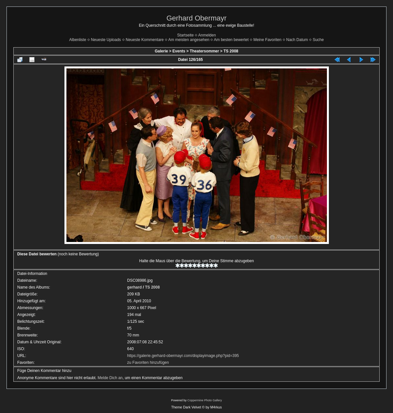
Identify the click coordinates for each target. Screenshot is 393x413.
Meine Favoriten (267, 39)
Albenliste (77, 39)
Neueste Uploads (106, 39)
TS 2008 (230, 51)
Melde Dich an (110, 378)
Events (179, 51)
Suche (318, 39)
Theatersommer (204, 51)
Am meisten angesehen (188, 39)
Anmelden (207, 35)
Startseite (185, 35)
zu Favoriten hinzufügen (148, 362)
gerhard (134, 287)
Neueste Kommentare (145, 39)
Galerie (161, 51)
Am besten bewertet (231, 39)
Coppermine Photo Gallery (204, 400)
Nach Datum (297, 39)
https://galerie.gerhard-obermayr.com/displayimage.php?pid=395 (183, 355)
